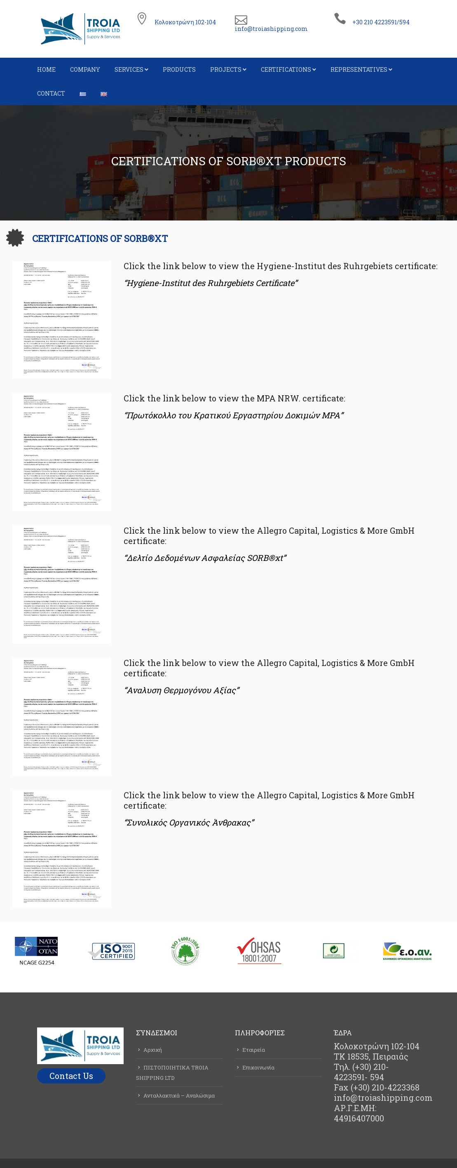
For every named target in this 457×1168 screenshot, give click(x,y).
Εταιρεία (253, 1049)
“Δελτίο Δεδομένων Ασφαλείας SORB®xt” (205, 557)
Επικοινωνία (258, 1067)
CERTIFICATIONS (286, 69)
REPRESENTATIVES (358, 69)
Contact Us (71, 1075)
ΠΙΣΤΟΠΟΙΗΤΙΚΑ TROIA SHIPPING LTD (172, 1072)
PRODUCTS (179, 69)
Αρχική (152, 1049)
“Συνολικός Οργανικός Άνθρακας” (188, 822)
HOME (46, 69)
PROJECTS (225, 69)
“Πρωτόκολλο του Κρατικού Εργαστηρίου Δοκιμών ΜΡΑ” (233, 415)
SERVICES (129, 69)
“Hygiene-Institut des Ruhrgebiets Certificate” (210, 282)
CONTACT (51, 93)
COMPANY (85, 69)
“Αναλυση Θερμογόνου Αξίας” (181, 690)
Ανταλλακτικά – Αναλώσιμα (179, 1095)
